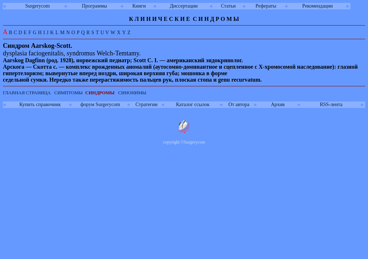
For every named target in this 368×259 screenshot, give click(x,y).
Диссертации (184, 6)
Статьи (228, 6)
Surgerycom (37, 6)
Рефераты (266, 6)
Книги (139, 6)
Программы (94, 6)
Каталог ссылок (193, 104)
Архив (278, 104)
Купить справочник (40, 104)
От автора (239, 104)
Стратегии (146, 104)
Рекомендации (317, 6)
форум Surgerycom (100, 104)
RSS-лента (331, 104)
